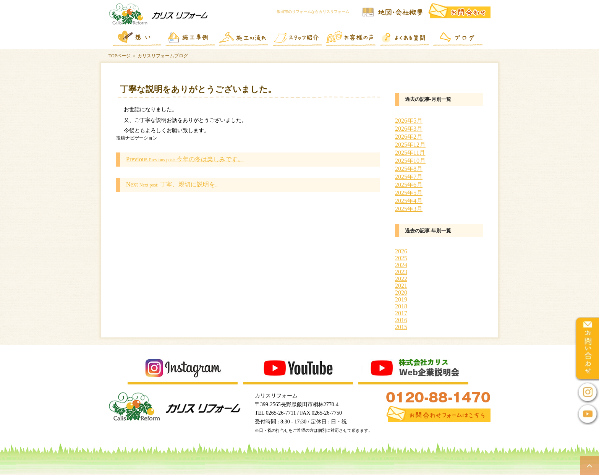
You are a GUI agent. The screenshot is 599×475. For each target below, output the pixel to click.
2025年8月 (409, 168)
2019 (401, 299)
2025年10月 (410, 160)
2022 (401, 279)
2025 (401, 258)
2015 (401, 327)
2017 (401, 313)
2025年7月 (409, 176)
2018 (401, 306)
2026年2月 (409, 136)
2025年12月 (410, 144)
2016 (401, 320)
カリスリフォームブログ (163, 55)
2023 (401, 272)
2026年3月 (409, 128)
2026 (401, 251)
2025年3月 (409, 209)
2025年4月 (409, 201)
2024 (401, 265)
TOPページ (119, 55)
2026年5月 (409, 120)
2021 (401, 285)
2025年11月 (410, 152)
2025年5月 (409, 193)
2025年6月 (409, 185)
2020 (401, 292)
